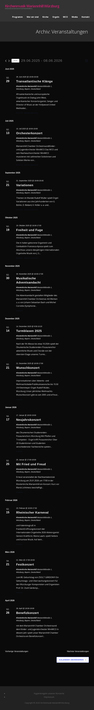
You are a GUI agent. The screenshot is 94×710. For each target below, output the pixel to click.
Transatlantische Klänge (34, 81)
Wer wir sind (33, 17)
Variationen (24, 185)
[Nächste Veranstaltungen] (9, 61)
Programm (17, 17)
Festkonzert (25, 564)
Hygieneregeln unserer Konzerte (49, 693)
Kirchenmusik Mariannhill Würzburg (32, 6)
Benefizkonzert (27, 613)
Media (75, 17)
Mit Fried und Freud (31, 464)
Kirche (45, 17)
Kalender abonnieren (71, 660)
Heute (15, 61)
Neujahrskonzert (28, 419)
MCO (65, 17)
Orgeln (55, 17)
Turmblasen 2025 (29, 331)
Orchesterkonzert (29, 133)
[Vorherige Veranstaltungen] (5, 61)
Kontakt (86, 17)
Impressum (49, 697)
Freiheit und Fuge (29, 230)
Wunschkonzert (28, 367)
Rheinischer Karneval (32, 512)
